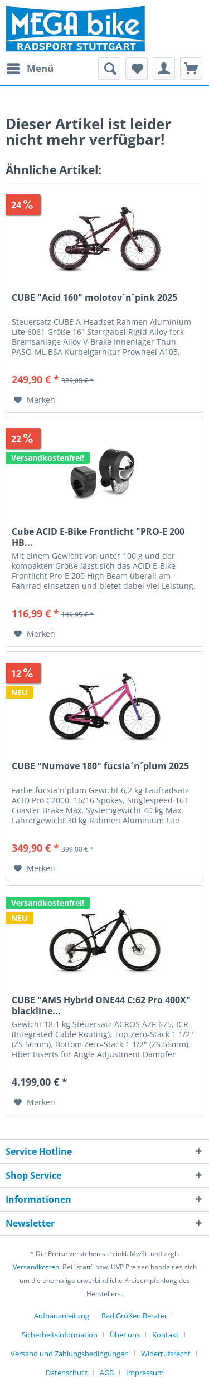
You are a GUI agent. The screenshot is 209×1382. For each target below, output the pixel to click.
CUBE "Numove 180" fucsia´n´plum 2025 (100, 766)
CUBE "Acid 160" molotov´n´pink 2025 (94, 298)
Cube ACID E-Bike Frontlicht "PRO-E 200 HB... (98, 537)
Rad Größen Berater (134, 1316)
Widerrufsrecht (166, 1354)
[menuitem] (29, 68)
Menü (30, 67)
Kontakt (165, 1335)
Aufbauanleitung (61, 1316)
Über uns (125, 1335)
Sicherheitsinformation (60, 1335)
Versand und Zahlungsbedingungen (70, 1354)
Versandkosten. (37, 1267)
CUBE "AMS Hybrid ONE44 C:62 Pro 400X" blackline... (101, 1005)
